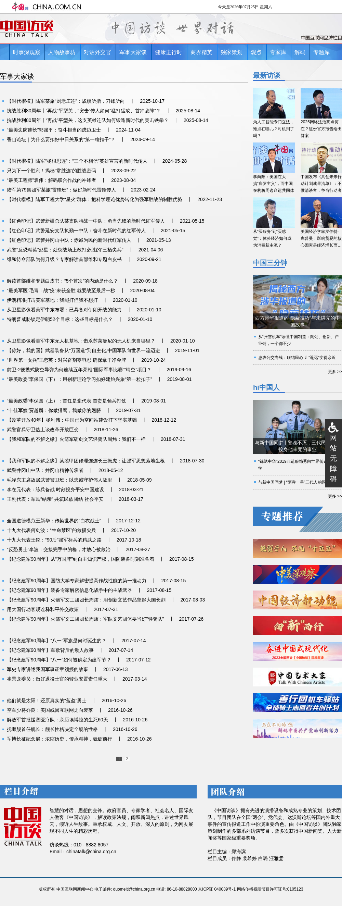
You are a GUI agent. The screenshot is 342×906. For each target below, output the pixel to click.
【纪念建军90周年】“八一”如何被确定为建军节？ (59, 659)
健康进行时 (168, 52)
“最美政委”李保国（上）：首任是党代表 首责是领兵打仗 (66, 401)
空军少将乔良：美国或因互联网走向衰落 (50, 710)
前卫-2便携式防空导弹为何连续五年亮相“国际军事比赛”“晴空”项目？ (79, 369)
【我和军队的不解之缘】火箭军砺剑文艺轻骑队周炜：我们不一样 (76, 439)
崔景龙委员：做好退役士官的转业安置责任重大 (57, 679)
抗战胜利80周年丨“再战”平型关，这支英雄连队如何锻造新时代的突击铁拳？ (88, 120)
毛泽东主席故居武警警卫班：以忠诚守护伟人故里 (59, 480)
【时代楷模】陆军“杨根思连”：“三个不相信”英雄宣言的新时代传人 (77, 161)
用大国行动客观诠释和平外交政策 (43, 609)
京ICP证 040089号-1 (217, 889)
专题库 (321, 52)
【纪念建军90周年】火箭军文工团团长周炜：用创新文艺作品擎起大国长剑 (86, 600)
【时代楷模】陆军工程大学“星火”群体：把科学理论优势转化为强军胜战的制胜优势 (94, 199)
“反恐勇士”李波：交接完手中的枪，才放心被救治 (58, 549)
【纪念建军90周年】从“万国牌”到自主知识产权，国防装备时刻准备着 (80, 559)
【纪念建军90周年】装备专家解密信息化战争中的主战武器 (69, 590)
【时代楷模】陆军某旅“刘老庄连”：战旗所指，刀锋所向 (66, 101)
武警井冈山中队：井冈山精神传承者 (45, 470)
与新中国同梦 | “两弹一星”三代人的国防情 (296, 482)
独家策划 (231, 52)
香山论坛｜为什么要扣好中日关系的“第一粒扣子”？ (61, 139)
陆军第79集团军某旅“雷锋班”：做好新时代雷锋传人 (61, 190)
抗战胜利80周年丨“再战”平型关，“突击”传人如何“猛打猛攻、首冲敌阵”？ (84, 110)
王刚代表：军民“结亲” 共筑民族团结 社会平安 (55, 499)
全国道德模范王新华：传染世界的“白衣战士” (54, 520)
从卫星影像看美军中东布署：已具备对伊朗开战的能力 (64, 309)
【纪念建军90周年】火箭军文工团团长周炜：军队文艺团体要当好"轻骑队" (85, 619)
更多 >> (335, 371)
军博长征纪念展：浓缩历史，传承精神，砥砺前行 (59, 739)
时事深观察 (26, 52)
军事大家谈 (133, 52)
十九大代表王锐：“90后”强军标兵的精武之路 (54, 540)
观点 (256, 52)
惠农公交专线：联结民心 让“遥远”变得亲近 (297, 357)
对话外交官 (97, 52)
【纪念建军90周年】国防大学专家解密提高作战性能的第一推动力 (76, 580)
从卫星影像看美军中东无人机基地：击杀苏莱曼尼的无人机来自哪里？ (81, 341)
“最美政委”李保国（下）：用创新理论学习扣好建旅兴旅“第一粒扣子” (79, 379)
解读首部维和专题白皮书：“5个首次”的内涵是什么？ (62, 281)
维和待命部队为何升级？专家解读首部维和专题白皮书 (64, 259)
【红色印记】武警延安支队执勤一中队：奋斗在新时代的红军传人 (76, 230)
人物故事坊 (62, 52)
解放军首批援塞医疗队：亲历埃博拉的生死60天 (57, 719)
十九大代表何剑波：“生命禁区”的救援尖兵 (51, 530)
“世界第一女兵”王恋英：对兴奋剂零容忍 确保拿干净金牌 (66, 360)
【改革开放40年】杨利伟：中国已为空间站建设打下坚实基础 (72, 420)
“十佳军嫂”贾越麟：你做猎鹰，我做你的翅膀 (54, 410)
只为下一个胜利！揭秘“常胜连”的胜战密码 (51, 170)
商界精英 (201, 52)
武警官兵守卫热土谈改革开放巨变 (43, 429)
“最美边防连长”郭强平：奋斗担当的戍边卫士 (54, 130)
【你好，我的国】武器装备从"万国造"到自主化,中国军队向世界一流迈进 (83, 350)
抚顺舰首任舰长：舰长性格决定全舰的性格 (52, 729)
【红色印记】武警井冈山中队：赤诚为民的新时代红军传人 (69, 240)
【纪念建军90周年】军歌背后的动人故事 (50, 650)
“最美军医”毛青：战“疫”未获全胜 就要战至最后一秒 (61, 290)
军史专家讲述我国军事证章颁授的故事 (47, 669)
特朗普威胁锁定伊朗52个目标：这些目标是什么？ (60, 319)
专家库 (278, 52)
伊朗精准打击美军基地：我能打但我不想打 (52, 300)
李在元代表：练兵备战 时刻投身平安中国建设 (55, 489)
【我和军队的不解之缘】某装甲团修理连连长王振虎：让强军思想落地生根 (86, 460)
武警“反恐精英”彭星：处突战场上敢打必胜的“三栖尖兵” (65, 249)
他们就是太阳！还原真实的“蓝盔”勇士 (47, 700)
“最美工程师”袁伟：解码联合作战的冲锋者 (51, 180)
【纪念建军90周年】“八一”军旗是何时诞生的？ (56, 640)
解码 (299, 52)
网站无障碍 (333, 458)
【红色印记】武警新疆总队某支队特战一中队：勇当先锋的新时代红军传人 (86, 221)
